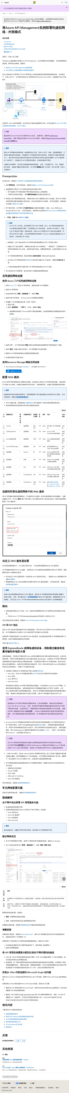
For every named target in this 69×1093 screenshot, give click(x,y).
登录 (66, 2)
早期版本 (13, 1087)
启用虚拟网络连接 (9, 44)
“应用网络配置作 (32, 597)
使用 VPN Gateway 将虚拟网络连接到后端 (20, 1016)
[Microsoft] (34, 2)
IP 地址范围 (28, 711)
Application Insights (54, 486)
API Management (20, 13)
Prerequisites (7, 42)
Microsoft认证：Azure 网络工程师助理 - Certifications (18, 1067)
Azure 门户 (12, 285)
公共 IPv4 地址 (23, 217)
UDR (47, 730)
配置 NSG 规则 (8, 46)
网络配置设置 (25, 925)
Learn (4, 13)
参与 (25, 1087)
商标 (57, 1087)
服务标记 (40, 725)
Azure (10, 13)
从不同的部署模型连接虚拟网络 (16, 1019)
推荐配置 (20, 745)
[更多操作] (65, 13)
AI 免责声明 (4, 1087)
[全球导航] (2, 2)
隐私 (30, 1087)
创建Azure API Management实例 (42, 185)
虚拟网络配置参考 (22, 397)
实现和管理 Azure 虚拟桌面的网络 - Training (15, 1060)
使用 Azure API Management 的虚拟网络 (19, 68)
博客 (19, 1087)
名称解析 (12, 579)
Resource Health (54, 484)
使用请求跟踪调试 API (13, 1022)
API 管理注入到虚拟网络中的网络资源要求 (20, 70)
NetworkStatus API (27, 934)
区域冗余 (29, 260)
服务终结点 (39, 671)
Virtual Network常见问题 (14, 1024)
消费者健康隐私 (40, 1087)
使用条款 (50, 1087)
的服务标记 (29, 403)
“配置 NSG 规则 (17, 204)
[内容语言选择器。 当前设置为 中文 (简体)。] (6, 1083)
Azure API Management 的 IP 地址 (36, 620)
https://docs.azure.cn (43, 21)
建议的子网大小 (14, 643)
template (25, 367)
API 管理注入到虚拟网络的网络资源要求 (29, 181)
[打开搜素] (62, 2)
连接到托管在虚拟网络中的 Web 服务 (14, 49)
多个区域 (36, 673)
